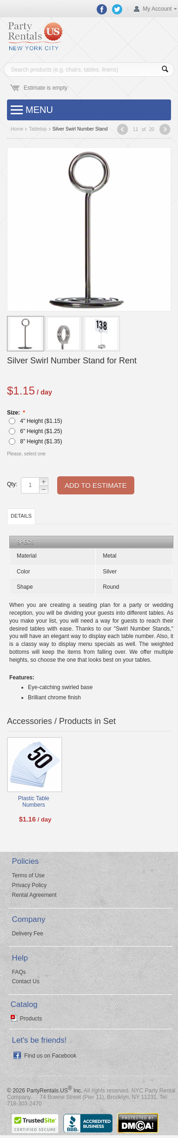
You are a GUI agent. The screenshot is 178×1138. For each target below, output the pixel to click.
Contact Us (26, 981)
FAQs (19, 972)
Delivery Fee (27, 933)
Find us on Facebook (50, 1055)
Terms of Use (28, 875)
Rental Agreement (34, 895)
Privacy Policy (29, 885)
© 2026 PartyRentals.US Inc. (44, 1090)
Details (21, 516)
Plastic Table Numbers (33, 801)
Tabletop (38, 129)
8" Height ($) (35, 441)
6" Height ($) (35, 431)
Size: (14, 412)
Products (31, 1018)
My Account (157, 9)
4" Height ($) (35, 421)
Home (17, 129)
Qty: (11, 484)
